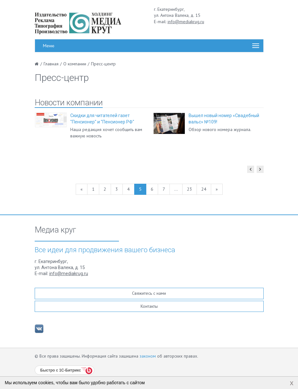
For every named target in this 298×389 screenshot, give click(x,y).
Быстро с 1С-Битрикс (60, 370)
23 (189, 189)
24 (203, 189)
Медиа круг (55, 230)
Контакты (149, 306)
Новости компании (69, 102)
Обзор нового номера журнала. (220, 129)
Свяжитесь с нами (149, 293)
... (176, 189)
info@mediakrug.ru (186, 21)
